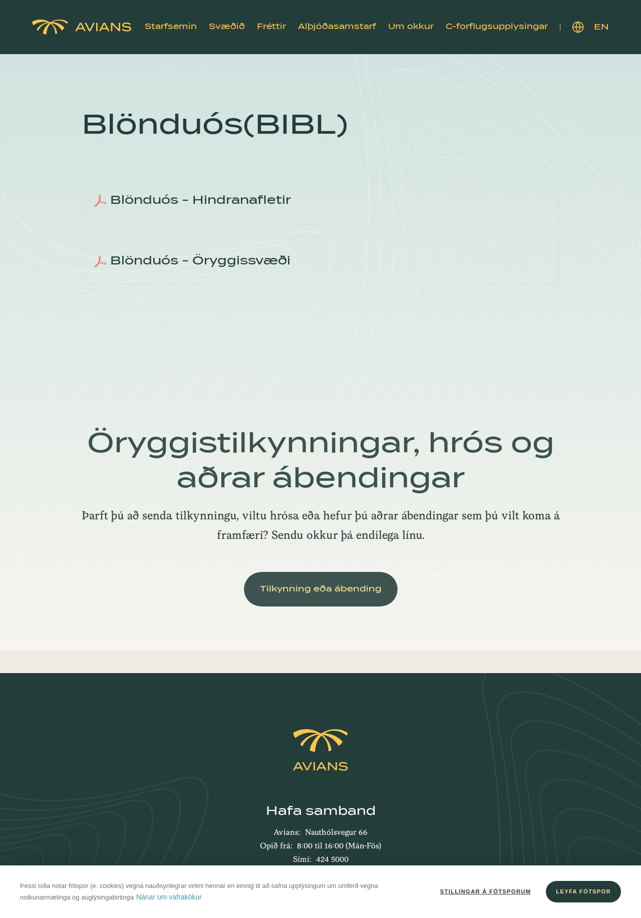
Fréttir (271, 26)
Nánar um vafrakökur (169, 897)
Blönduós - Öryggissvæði (192, 260)
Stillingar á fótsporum (485, 891)
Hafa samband (321, 810)
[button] (171, 27)
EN (590, 27)
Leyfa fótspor (583, 891)
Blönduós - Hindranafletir (192, 200)
